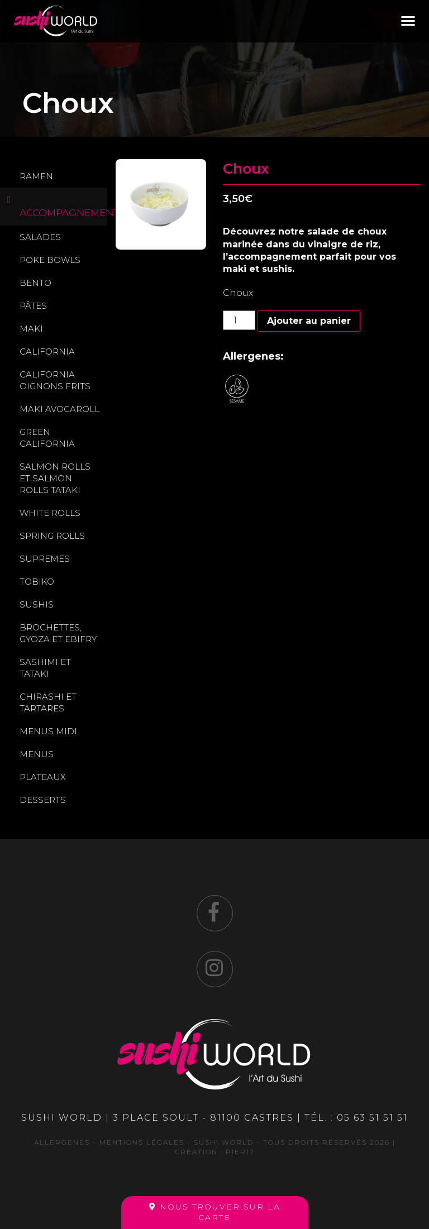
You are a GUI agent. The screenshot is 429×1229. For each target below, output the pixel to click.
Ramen (36, 176)
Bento (35, 283)
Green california (47, 438)
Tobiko (37, 581)
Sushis (37, 604)
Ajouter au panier (309, 320)
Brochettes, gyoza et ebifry (58, 633)
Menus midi (48, 731)
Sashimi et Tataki (45, 668)
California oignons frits (55, 380)
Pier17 (240, 1151)
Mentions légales (141, 1142)
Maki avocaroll (59, 409)
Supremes (45, 558)
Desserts (43, 800)
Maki (31, 328)
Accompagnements (63, 212)
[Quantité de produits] (239, 320)
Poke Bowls (50, 260)
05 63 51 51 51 (372, 1117)
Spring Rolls (52, 535)
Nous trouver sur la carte (214, 1212)
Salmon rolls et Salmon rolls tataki (55, 478)
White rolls (50, 513)
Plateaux (43, 777)
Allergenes (62, 1142)
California (47, 351)
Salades (40, 237)
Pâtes (33, 305)
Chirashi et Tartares (48, 702)
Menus (37, 754)
